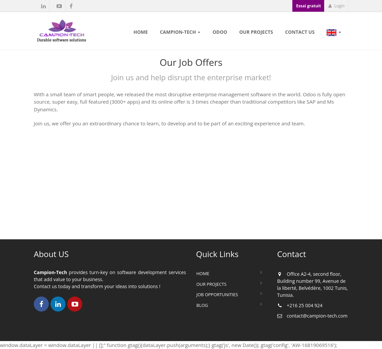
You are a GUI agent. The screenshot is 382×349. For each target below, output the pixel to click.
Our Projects (211, 284)
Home (202, 273)
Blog (202, 305)
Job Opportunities (217, 295)
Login (336, 6)
